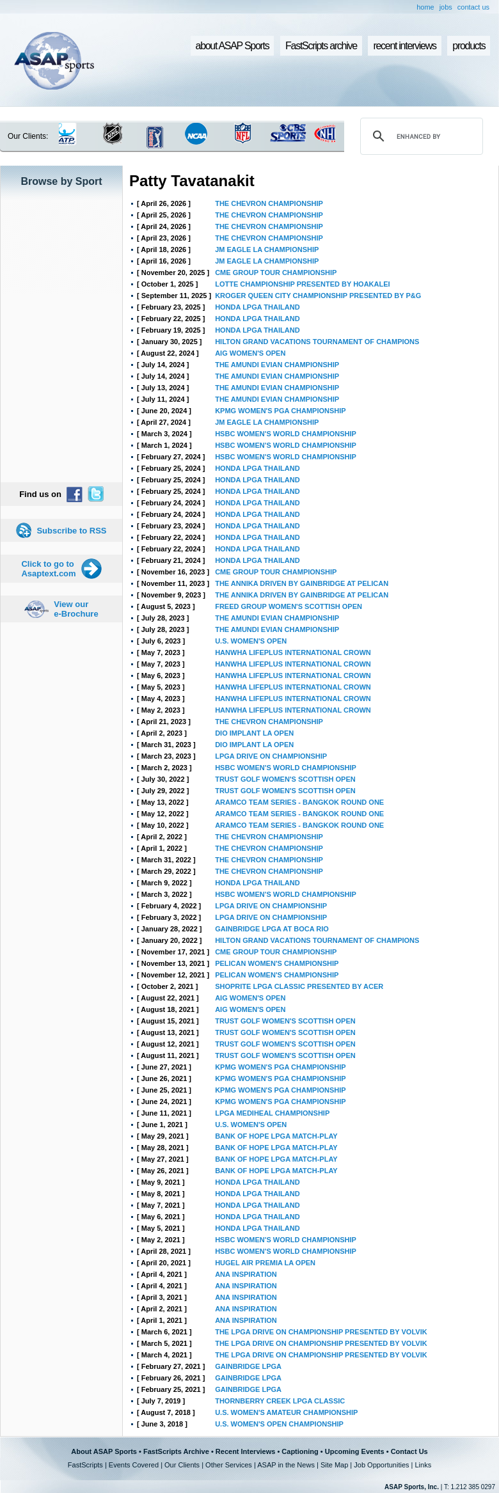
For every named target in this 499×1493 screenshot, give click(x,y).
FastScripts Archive (176, 1451)
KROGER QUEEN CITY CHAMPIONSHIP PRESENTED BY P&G (318, 295)
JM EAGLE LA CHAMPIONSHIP (267, 249)
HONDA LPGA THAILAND (257, 307)
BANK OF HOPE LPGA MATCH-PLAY (276, 1136)
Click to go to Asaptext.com (48, 568)
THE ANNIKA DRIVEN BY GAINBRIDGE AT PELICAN (301, 583)
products (468, 45)
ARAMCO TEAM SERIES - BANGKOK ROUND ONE (299, 802)
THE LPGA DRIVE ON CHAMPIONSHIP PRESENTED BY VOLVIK (321, 1332)
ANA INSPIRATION (246, 1274)
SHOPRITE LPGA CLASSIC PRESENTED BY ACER (299, 986)
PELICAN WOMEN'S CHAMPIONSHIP (276, 963)
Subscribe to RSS (71, 530)
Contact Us (409, 1451)
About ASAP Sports (104, 1451)
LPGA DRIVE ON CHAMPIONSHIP (271, 756)
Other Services (228, 1465)
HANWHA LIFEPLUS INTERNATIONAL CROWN (293, 652)
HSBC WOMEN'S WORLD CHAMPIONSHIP (285, 434)
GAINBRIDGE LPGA (248, 1366)
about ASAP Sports (232, 45)
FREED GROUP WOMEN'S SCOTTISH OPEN (288, 606)
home (425, 7)
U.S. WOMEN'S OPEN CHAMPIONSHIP (279, 1424)
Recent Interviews (246, 1451)
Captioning (299, 1451)
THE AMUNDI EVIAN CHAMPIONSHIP (277, 364)
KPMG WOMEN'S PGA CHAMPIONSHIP (280, 411)
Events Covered (134, 1465)
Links (423, 1465)
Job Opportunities (381, 1465)
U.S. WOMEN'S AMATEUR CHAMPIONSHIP (286, 1412)
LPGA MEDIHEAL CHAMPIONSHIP (272, 1113)
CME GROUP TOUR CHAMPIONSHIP (276, 272)
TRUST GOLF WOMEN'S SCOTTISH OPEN (285, 779)
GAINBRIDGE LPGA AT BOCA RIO (272, 929)
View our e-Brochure (76, 609)
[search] (420, 136)
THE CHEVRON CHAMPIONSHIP (269, 203)
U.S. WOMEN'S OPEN (251, 641)
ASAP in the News (286, 1465)
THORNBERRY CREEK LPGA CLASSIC (280, 1401)
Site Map (334, 1465)
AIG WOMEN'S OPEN (250, 353)
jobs (446, 7)
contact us (473, 7)
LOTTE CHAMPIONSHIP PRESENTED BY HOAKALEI (302, 284)
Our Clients (182, 1465)
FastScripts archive (321, 45)
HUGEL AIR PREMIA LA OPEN (265, 1263)
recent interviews (404, 45)
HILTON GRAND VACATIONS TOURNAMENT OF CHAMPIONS (317, 341)
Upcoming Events (354, 1451)
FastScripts (85, 1465)
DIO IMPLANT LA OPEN (254, 733)
